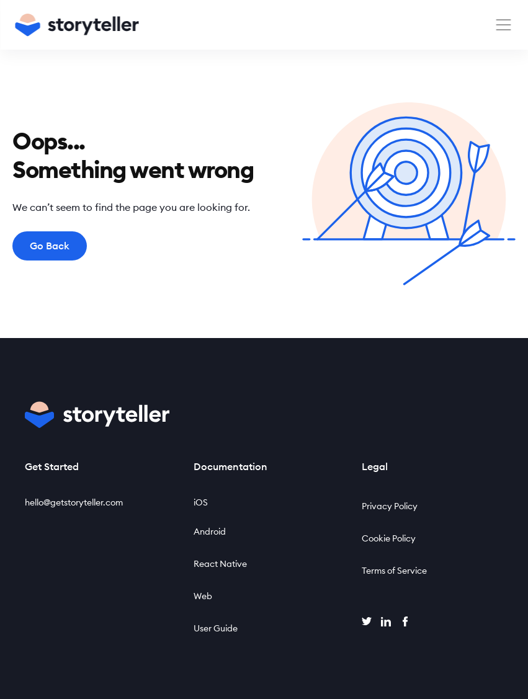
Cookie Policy (389, 538)
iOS (201, 502)
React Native (220, 563)
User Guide (216, 628)
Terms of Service (394, 570)
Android (210, 531)
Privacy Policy (390, 506)
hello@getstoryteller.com (74, 502)
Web (203, 596)
